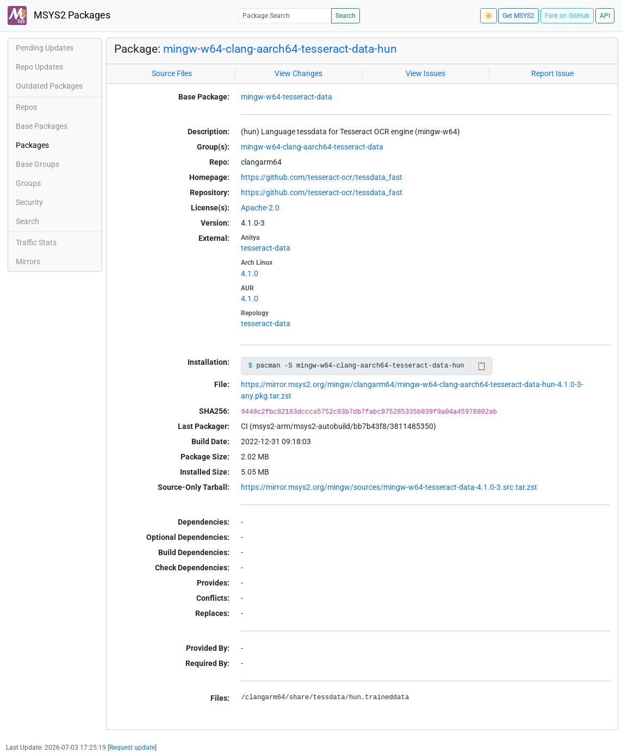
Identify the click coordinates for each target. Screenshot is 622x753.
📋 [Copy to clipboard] (481, 366)
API (605, 16)
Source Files (172, 73)
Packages (32, 145)
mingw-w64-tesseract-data (286, 96)
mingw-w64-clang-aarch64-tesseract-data (312, 146)
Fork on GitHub (567, 16)
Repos (26, 107)
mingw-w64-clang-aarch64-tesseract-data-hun (280, 48)
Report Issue (552, 73)
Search (345, 16)
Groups (28, 183)
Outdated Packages (49, 86)
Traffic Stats (36, 242)
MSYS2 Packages (59, 15)
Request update (132, 747)
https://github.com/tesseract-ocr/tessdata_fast (321, 177)
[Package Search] (285, 15)
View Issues (425, 73)
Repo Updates (39, 67)
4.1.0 (249, 273)
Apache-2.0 (260, 207)
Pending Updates (44, 47)
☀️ (488, 16)
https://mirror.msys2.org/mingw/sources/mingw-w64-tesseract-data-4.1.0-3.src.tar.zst (389, 487)
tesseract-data (265, 248)
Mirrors (28, 261)
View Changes (298, 73)
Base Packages (41, 126)
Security (29, 202)
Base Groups (37, 164)
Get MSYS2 (518, 16)
